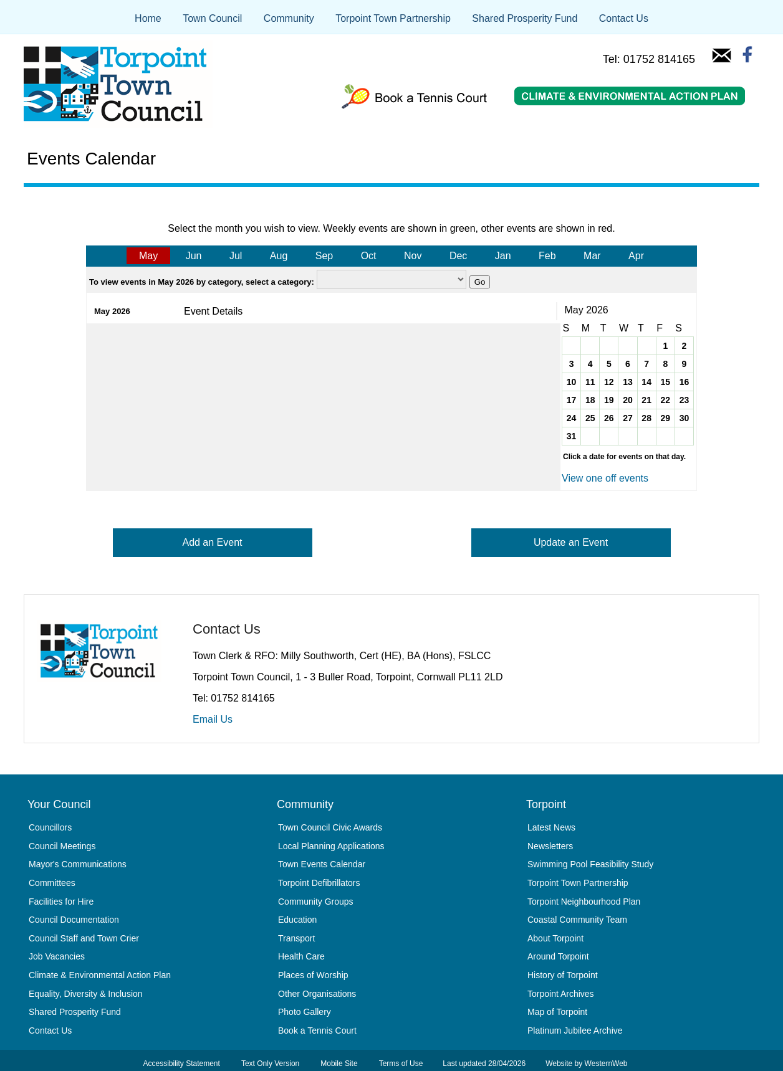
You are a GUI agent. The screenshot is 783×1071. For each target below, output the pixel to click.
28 (646, 418)
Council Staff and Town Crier (84, 938)
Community (289, 18)
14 (646, 382)
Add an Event (212, 542)
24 (572, 418)
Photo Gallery (304, 1012)
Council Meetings (62, 846)
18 (590, 400)
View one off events (605, 478)
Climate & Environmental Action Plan (100, 975)
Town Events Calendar (321, 864)
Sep (324, 255)
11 (590, 382)
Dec (458, 255)
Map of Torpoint (557, 1012)
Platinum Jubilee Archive (575, 1030)
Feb (547, 255)
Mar (592, 255)
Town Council (212, 18)
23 (684, 400)
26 (609, 418)
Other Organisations (317, 994)
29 (665, 418)
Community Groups (315, 902)
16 (684, 382)
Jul (235, 255)
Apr (636, 255)
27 (628, 418)
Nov (412, 255)
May (148, 255)
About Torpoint (555, 938)
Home (148, 18)
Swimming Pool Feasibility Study (590, 864)
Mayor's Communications (78, 864)
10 (572, 382)
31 (572, 436)
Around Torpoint (558, 956)
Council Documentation (74, 920)
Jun (194, 255)
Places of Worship (313, 975)
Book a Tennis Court (317, 1030)
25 (590, 418)
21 (646, 400)
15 (665, 382)
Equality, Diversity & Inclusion (86, 994)
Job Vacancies (57, 956)
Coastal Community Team (577, 920)
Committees (52, 883)
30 (684, 418)
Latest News (551, 827)
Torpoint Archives (560, 994)
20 (628, 400)
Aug (278, 255)
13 (628, 382)
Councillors (50, 827)
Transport (296, 938)
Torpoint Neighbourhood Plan (583, 902)
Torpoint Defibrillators (319, 883)
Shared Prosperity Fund (524, 18)
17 (572, 400)
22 (665, 400)
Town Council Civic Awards (330, 827)
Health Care (301, 956)
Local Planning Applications (331, 846)
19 (609, 400)
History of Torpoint (562, 975)
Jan (503, 255)
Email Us (213, 719)
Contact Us (623, 18)
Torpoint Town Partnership (393, 18)
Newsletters (550, 846)
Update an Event (571, 542)
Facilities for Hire (61, 902)
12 (609, 382)
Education (297, 920)
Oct (369, 255)
